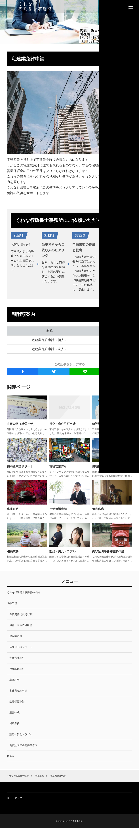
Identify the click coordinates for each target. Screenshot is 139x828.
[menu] (131, 7)
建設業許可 (99, 423)
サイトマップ (14, 798)
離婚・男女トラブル (62, 551)
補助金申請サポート (20, 466)
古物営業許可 (58, 466)
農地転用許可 (100, 466)
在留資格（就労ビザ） (21, 423)
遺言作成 (98, 509)
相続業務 (12, 551)
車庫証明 (12, 509)
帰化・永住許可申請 (62, 423)
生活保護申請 (58, 509)
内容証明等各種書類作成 (108, 551)
